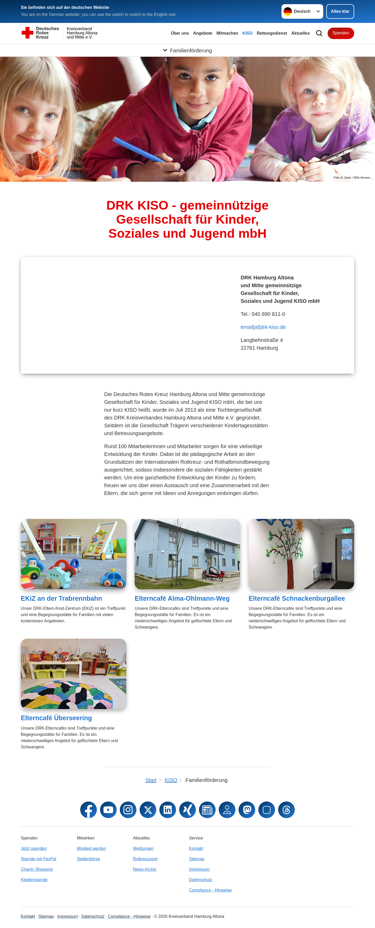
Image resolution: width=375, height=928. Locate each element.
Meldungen (143, 848)
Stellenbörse (88, 859)
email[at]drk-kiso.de (263, 327)
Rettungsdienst (272, 33)
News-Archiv (145, 869)
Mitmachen (227, 33)
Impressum (199, 869)
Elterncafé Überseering (56, 718)
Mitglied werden (91, 848)
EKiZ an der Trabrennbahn (61, 598)
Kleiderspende (34, 879)
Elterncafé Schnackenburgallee (297, 598)
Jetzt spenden (34, 848)
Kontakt (196, 848)
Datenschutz (200, 879)
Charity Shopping (37, 869)
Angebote (202, 33)
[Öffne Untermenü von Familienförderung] (187, 50)
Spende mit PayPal (38, 859)
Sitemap (196, 859)
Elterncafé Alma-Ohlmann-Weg (182, 598)
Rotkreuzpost (145, 859)
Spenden (341, 33)
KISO (247, 33)
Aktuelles (300, 33)
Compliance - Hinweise (210, 890)
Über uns (180, 33)
